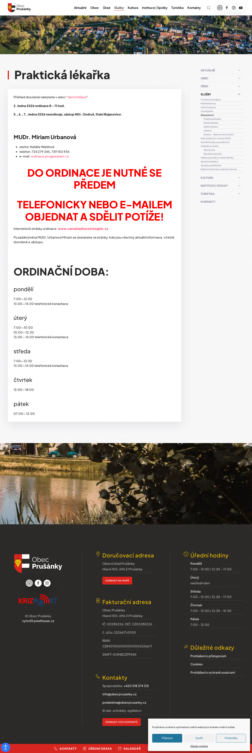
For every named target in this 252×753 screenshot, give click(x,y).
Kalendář (129, 748)
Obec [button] (94, 8)
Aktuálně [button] (80, 8)
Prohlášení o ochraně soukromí (212, 669)
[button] (209, 7)
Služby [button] (119, 8)
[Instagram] (233, 7)
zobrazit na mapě (117, 580)
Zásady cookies (199, 746)
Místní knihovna (208, 103)
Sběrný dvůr (209, 150)
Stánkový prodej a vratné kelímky (217, 157)
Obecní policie (208, 107)
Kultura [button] (133, 8)
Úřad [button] (106, 8)
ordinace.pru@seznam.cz (50, 156)
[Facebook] (226, 7)
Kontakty (194, 8)
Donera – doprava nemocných (219, 134)
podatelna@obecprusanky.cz (124, 700)
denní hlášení (77, 97)
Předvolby (230, 738)
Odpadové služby (209, 146)
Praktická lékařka (212, 119)
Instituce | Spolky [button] (154, 8)
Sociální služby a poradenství (215, 142)
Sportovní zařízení (209, 161)
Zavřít (199, 738)
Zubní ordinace (211, 126)
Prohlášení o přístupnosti (208, 652)
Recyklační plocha (213, 153)
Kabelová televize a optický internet (219, 169)
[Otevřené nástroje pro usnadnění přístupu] (5, 747)
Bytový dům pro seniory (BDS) (216, 138)
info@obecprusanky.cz (119, 692)
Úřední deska (97, 748)
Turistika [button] (177, 8)
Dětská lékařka (211, 123)
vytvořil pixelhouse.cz (38, 620)
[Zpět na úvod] (19, 7)
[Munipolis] (219, 7)
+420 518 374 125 (136, 684)
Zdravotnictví (207, 115)
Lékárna (207, 130)
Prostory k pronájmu (211, 99)
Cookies (196, 661)
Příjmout (167, 738)
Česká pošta (207, 111)
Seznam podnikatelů (211, 165)
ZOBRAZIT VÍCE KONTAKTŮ (121, 720)
